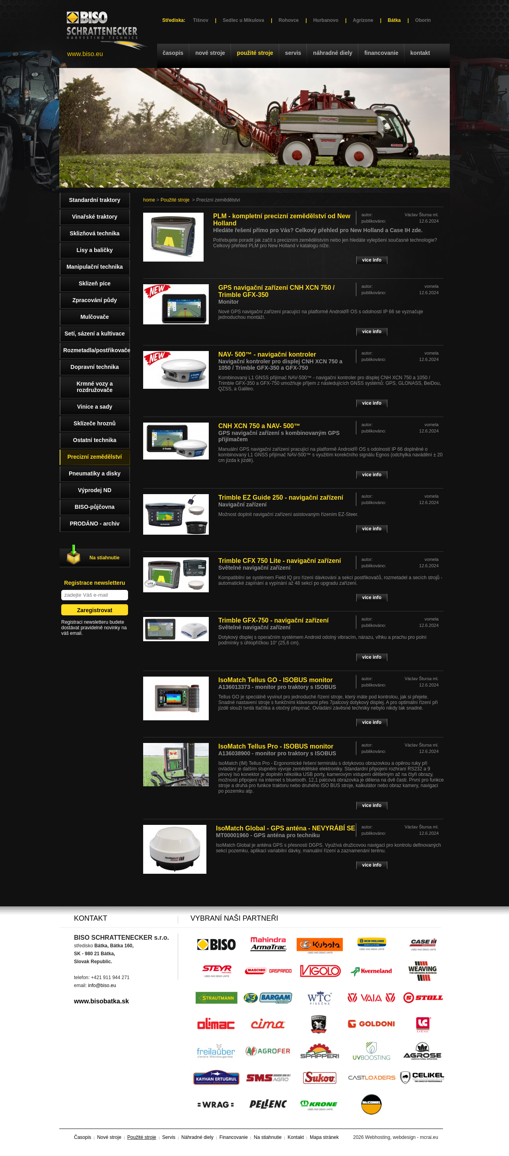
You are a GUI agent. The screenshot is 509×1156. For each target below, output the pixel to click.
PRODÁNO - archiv (94, 523)
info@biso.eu (102, 985)
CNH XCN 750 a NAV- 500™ (259, 426)
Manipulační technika (94, 267)
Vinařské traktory (94, 216)
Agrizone (363, 20)
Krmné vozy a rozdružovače (94, 386)
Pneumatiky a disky (94, 473)
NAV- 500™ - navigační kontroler (267, 354)
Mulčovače (94, 317)
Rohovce (289, 20)
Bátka (394, 20)
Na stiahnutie (104, 558)
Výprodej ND (94, 490)
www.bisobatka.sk (101, 1001)
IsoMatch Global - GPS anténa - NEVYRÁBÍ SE (285, 828)
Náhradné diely (332, 53)
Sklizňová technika (94, 233)
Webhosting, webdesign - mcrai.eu (401, 1137)
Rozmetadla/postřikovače (96, 350)
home (149, 200)
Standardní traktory (94, 200)
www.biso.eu (85, 53)
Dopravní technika (94, 367)
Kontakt (420, 53)
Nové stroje (210, 53)
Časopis (173, 53)
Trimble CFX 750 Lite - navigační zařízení (279, 560)
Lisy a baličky (94, 250)
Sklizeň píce (95, 283)
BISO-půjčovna (95, 507)
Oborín (423, 20)
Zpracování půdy (94, 300)
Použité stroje (255, 53)
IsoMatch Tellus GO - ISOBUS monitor (275, 680)
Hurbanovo (325, 20)
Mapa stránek (324, 1137)
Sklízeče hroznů (95, 423)
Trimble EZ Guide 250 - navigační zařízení (280, 497)
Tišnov (200, 20)
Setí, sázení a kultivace (94, 333)
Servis (293, 53)
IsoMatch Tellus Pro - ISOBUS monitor (276, 746)
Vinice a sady (94, 406)
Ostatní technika (95, 440)
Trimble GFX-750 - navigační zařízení (273, 620)
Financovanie (381, 53)
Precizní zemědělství (95, 457)
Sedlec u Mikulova (243, 20)
